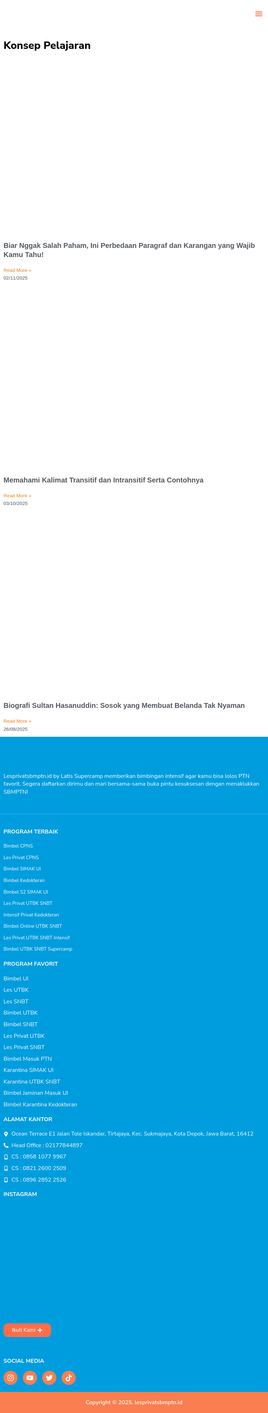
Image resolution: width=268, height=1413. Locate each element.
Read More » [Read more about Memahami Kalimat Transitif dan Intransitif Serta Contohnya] (17, 495)
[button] (258, 14)
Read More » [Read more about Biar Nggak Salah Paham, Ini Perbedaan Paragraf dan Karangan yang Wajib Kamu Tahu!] (17, 270)
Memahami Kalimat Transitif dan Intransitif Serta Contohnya (104, 480)
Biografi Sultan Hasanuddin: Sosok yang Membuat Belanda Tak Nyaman (124, 705)
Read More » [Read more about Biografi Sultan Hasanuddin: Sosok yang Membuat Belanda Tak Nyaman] (17, 721)
